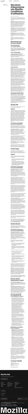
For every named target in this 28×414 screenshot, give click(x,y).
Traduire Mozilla (9, 385)
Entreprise (16, 384)
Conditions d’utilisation (20, 49)
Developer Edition (17, 383)
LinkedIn (3, 391)
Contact (2, 386)
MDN (15, 386)
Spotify (5, 391)
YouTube (3, 395)
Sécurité (8, 386)
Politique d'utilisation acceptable (16, 299)
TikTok (4, 391)
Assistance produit (10, 383)
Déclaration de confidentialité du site (5, 404)
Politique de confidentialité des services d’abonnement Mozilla (17, 54)
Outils (15, 385)
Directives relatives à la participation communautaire (6, 405)
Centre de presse (3, 384)
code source (21, 220)
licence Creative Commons (8, 403)
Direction (2, 383)
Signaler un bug (9, 384)
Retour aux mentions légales (5, 4)
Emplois (2, 385)
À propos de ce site (15, 405)
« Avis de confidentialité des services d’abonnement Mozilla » (18, 276)
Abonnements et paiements (22, 98)
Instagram (2, 391)
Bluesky (1, 391)
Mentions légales (14, 404)
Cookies (10, 404)
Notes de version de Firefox (18, 387)
